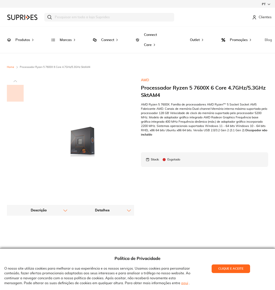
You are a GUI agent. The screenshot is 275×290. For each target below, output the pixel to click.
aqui (184, 283)
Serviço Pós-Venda (90, 239)
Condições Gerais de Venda (97, 232)
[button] (266, 4)
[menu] (137, 32)
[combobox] (109, 17)
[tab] (38, 165)
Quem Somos (20, 226)
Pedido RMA (85, 246)
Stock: (155, 143)
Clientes (262, 17)
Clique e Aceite (230, 268)
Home (10, 51)
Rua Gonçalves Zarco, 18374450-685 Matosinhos (163, 233)
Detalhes (102, 166)
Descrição (39, 166)
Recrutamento (21, 232)
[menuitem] (9, 32)
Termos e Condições (91, 226)
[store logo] (22, 17)
